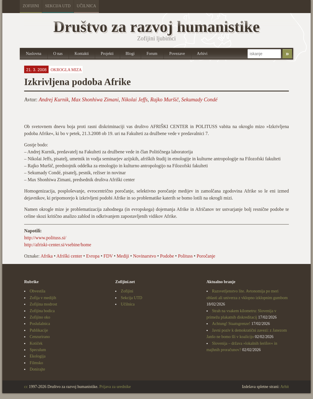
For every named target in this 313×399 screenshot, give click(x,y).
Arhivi (202, 53)
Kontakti (81, 53)
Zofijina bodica (42, 311)
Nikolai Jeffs (134, 100)
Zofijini (31, 6)
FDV (108, 256)
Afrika (46, 256)
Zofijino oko (40, 317)
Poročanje (206, 256)
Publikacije (39, 330)
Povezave (177, 53)
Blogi (130, 53)
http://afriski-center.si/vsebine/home (57, 244)
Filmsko (36, 363)
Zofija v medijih (43, 298)
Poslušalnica (40, 323)
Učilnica (86, 6)
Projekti (107, 53)
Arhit (284, 386)
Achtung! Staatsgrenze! (231, 323)
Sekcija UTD (58, 6)
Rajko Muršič (164, 100)
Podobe (167, 256)
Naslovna (33, 53)
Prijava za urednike (115, 386)
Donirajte (37, 369)
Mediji (123, 256)
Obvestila (37, 291)
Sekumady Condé (199, 100)
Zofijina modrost (43, 304)
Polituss (185, 256)
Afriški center (69, 256)
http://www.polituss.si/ (45, 237)
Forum (152, 53)
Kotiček (36, 343)
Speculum (38, 350)
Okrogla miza (66, 70)
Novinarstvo (144, 256)
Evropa (92, 256)
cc (26, 386)
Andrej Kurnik (54, 100)
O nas (58, 53)
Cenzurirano (40, 337)
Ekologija (37, 356)
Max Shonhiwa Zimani (95, 100)
